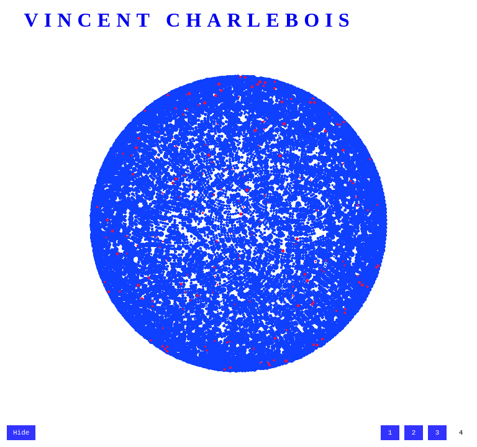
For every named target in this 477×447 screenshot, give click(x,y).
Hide (21, 431)
